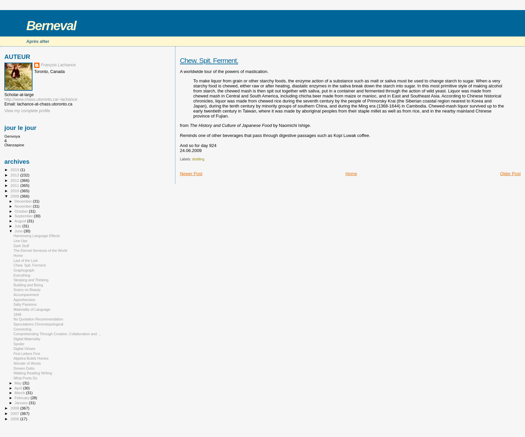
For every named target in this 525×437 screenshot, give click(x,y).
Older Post (510, 173)
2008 (15, 408)
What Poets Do (25, 378)
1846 (17, 314)
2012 (15, 180)
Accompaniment (26, 295)
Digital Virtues (24, 349)
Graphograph (23, 270)
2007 (15, 413)
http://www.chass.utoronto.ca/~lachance (40, 99)
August (21, 221)
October (22, 211)
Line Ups (20, 241)
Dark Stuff (21, 246)
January (22, 403)
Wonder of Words (27, 363)
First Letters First (26, 354)
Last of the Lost (25, 261)
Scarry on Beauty (27, 290)
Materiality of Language (31, 309)
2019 (15, 169)
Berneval (51, 25)
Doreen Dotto (23, 368)
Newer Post (191, 173)
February (23, 398)
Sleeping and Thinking (31, 280)
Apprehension (24, 300)
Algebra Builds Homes (31, 358)
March (20, 393)
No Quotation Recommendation (38, 319)
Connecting (22, 329)
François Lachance (58, 65)
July (18, 226)
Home (351, 173)
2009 (15, 196)
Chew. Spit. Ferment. (209, 60)
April (19, 388)
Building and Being (28, 285)
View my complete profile (27, 110)
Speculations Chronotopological (38, 324)
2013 (15, 175)
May (19, 383)
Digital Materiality (27, 339)
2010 (15, 191)
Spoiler (18, 344)
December (24, 201)
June (19, 231)
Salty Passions (24, 304)
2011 (15, 185)
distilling (198, 159)
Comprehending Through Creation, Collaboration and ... (57, 334)
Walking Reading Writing (32, 373)
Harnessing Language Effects (36, 236)
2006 (15, 419)
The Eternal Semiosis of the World (40, 250)
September (24, 216)
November (24, 206)
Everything (21, 275)
